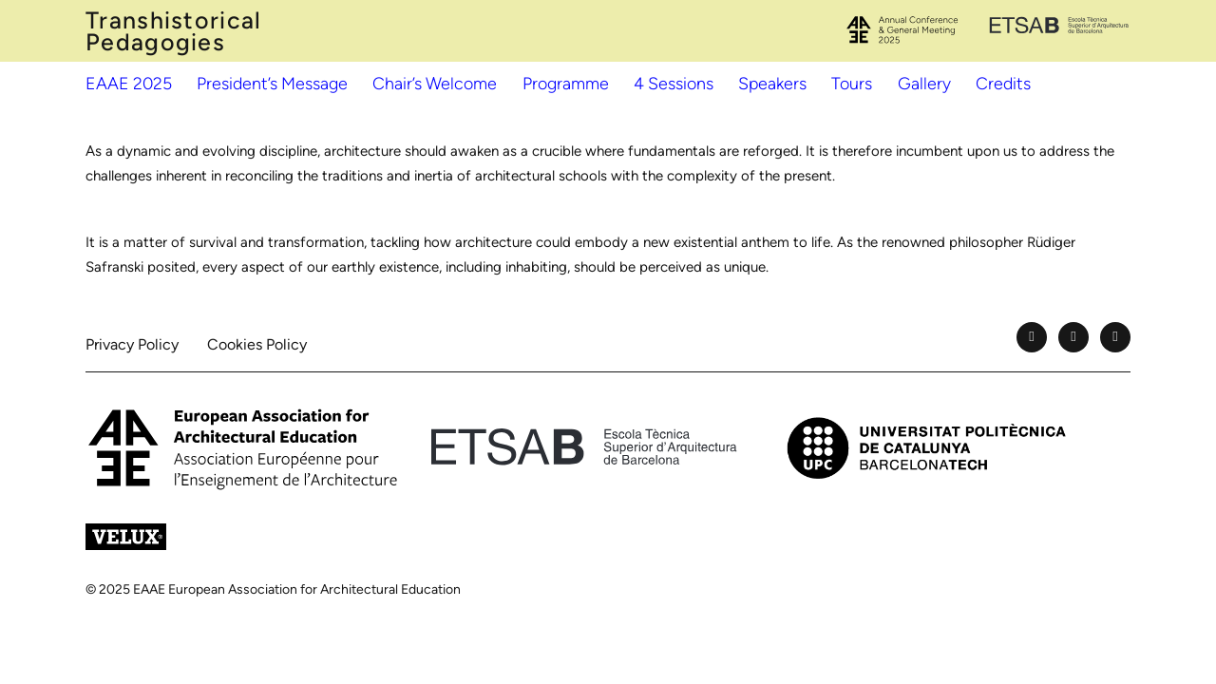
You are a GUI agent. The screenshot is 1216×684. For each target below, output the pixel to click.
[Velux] (126, 536)
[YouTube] (1073, 337)
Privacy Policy (132, 344)
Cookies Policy (257, 344)
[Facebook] (1031, 337)
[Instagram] (1115, 337)
